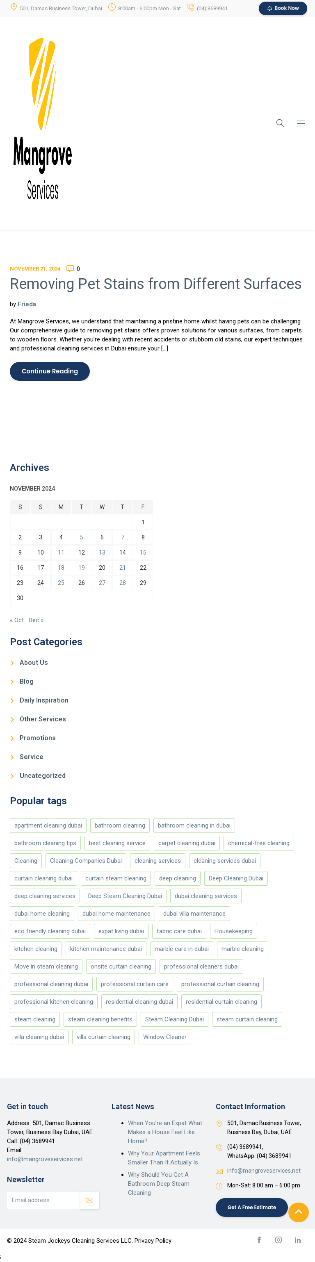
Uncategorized (43, 776)
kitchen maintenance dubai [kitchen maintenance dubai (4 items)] (106, 949)
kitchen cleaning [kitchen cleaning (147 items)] (35, 949)
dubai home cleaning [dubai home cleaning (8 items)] (42, 914)
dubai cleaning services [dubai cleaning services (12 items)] (206, 896)
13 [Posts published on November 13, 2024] (102, 553)
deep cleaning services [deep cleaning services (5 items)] (44, 896)
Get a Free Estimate (252, 1208)
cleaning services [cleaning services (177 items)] (158, 861)
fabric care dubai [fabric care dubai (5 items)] (179, 932)
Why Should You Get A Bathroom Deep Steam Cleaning (158, 1184)
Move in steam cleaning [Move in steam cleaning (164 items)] (46, 967)
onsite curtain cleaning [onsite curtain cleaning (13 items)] (121, 967)
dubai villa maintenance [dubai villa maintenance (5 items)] (194, 914)
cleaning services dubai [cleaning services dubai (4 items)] (225, 861)
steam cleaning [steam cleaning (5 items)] (34, 1020)
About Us (34, 663)
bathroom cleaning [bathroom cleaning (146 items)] (120, 826)
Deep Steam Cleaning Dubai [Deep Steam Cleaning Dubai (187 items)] (125, 896)
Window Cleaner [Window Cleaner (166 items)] (165, 1037)
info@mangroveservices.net (45, 1160)
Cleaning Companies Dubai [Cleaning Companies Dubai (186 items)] (86, 861)
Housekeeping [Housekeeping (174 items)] (234, 932)
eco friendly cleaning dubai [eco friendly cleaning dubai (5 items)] (50, 932)
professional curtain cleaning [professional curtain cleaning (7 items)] (220, 985)
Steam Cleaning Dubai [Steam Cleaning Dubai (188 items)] (174, 1020)
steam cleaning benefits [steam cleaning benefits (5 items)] (100, 1020)
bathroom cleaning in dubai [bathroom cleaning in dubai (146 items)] (194, 826)
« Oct (17, 621)
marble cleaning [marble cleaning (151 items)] (242, 949)
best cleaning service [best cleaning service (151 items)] (117, 844)
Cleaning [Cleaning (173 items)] (25, 861)
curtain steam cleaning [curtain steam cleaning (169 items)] (115, 879)
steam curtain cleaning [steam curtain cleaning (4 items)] (247, 1020)
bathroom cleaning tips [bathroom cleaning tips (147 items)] (45, 844)
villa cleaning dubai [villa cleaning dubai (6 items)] (39, 1037)
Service (31, 758)
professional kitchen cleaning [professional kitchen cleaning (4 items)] (53, 1002)
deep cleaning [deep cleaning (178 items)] (177, 879)
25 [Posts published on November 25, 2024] (61, 583)
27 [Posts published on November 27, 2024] (102, 583)
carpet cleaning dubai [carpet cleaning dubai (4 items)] (186, 844)
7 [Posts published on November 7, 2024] (122, 537)
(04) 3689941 (212, 8)
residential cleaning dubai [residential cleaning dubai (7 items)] (139, 1002)
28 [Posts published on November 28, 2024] (122, 583)
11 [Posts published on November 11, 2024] (61, 553)
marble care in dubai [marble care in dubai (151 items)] (182, 949)
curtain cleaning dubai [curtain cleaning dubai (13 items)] (43, 879)
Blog (27, 682)
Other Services (43, 720)
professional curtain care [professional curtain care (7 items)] (135, 985)
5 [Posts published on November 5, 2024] (81, 537)
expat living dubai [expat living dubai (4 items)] (121, 932)
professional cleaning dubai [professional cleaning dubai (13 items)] (51, 985)
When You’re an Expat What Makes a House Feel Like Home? (165, 1133)
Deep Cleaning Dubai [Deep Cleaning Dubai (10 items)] (236, 879)
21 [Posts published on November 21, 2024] (122, 568)
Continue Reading (50, 371)
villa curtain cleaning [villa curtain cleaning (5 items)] (103, 1037)
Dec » (36, 621)
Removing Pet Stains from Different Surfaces (156, 284)
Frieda (27, 304)
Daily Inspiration (44, 701)
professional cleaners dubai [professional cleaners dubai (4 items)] (201, 967)
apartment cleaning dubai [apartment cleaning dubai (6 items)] (48, 826)
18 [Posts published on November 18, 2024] (61, 568)
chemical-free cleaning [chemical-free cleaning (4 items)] (259, 844)
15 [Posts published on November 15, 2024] (143, 553)
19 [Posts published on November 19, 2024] (81, 568)
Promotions (38, 739)
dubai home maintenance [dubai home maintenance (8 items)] (116, 914)
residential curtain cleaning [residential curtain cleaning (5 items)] (221, 1002)
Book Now (283, 8)
